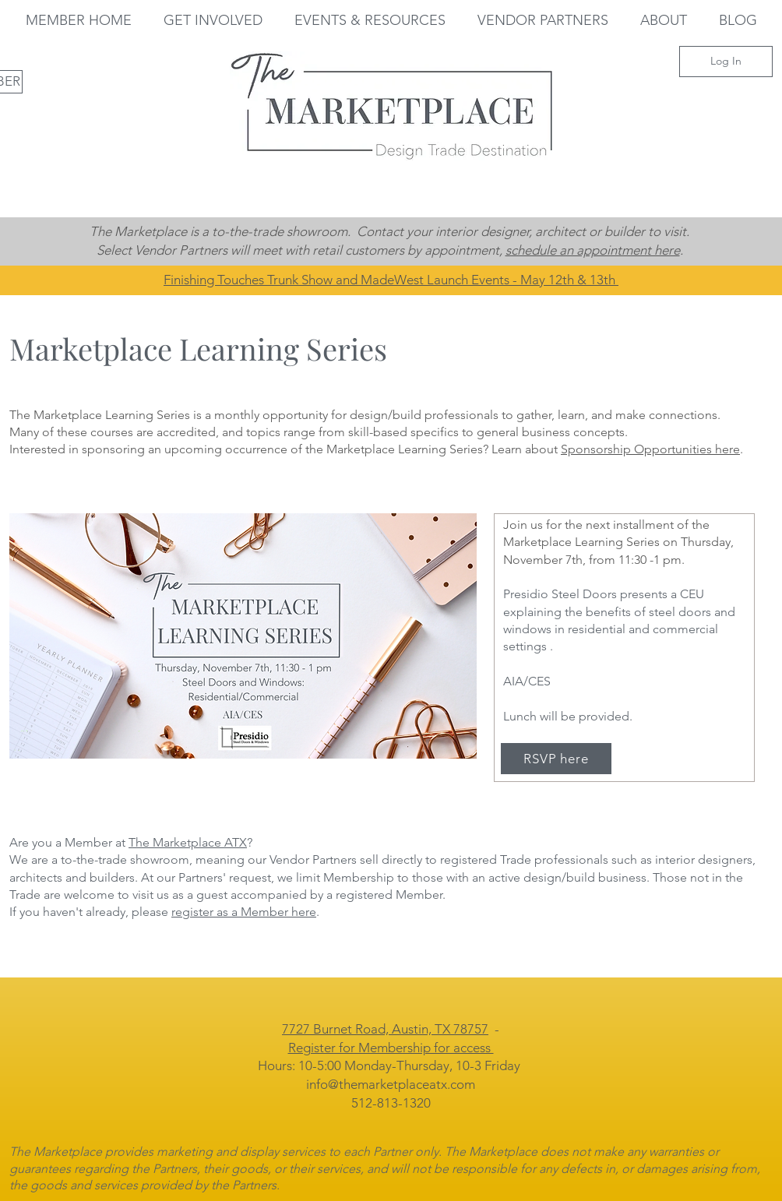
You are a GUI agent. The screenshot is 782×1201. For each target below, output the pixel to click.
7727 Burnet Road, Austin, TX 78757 (385, 1029)
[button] (212, 20)
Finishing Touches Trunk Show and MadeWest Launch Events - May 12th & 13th (391, 279)
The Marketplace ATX (188, 842)
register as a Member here (243, 911)
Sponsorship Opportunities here (650, 449)
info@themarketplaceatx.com (390, 1084)
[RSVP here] (556, 758)
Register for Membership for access (391, 1047)
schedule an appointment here (592, 250)
